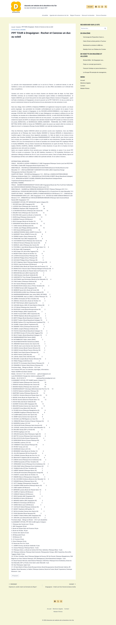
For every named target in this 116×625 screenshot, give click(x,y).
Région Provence (75, 15)
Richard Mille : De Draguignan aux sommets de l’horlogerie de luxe (93, 60)
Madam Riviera (84, 88)
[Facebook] (96, 6)
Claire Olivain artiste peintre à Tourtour (94, 41)
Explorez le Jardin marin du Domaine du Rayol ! (25, 585)
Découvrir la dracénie (88, 15)
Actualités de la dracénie (18, 29)
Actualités (45, 15)
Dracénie (18, 27)
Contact (82, 85)
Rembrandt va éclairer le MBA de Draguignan (93, 45)
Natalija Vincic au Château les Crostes (94, 49)
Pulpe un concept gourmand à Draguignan (92, 64)
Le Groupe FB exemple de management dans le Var (95, 73)
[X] (99, 6)
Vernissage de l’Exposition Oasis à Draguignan (93, 37)
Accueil (90, 7)
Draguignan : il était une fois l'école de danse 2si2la (60, 585)
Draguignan (15, 575)
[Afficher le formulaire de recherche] (105, 6)
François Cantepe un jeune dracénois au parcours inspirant (95, 69)
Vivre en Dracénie (101, 15)
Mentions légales (85, 83)
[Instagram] (102, 6)
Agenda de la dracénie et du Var (59, 15)
